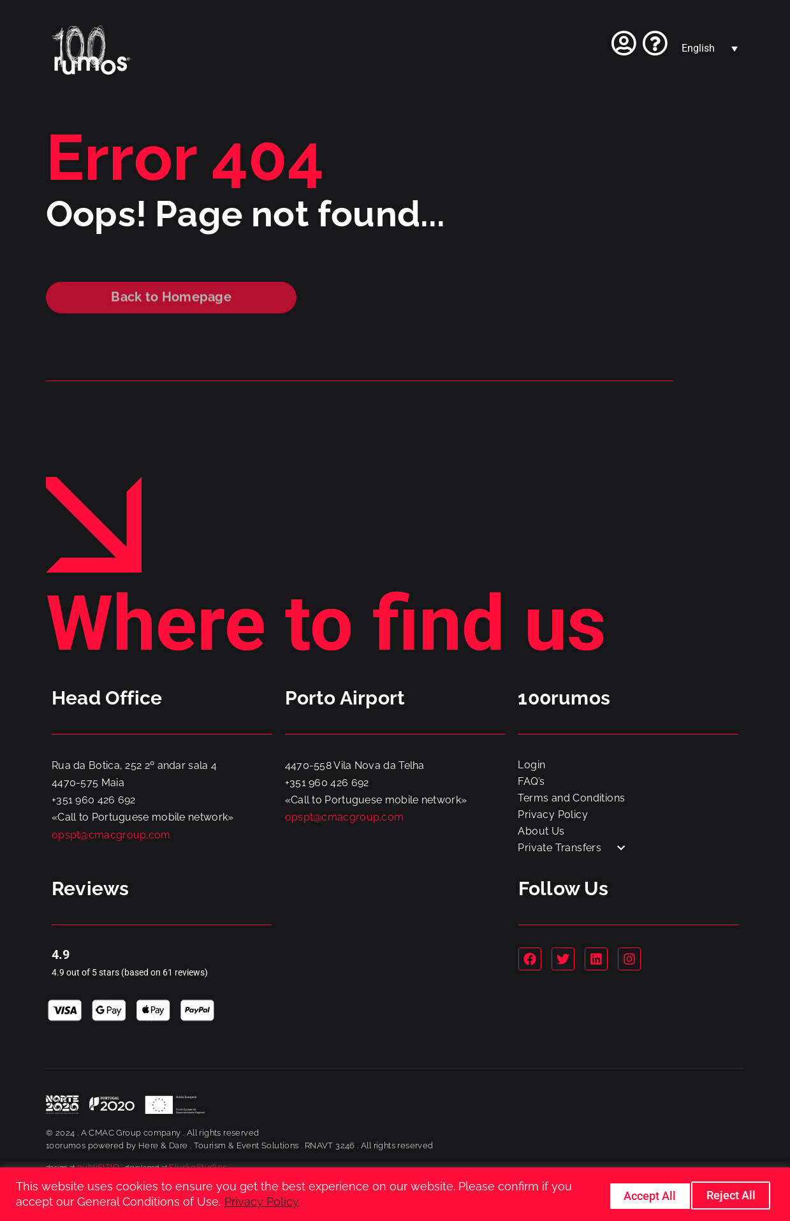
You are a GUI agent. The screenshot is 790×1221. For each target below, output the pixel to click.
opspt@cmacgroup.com (111, 835)
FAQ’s (531, 781)
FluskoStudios (197, 1167)
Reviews (90, 888)
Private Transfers (571, 848)
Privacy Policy (261, 1202)
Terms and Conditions (571, 798)
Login (531, 765)
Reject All (636, 1194)
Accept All (729, 1194)
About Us (541, 831)
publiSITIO (98, 1167)
